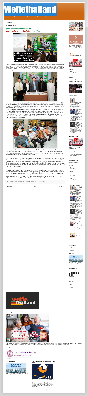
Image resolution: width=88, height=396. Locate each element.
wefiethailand (72, 151)
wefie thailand (73, 53)
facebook (71, 283)
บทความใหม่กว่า (9, 186)
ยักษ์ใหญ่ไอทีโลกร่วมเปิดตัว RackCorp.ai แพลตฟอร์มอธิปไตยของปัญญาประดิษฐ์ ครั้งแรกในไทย (76, 112)
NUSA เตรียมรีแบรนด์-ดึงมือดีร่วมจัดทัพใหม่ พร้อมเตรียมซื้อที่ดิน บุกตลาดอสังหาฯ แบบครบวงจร (78, 125)
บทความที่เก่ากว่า (61, 186)
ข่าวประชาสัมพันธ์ (73, 168)
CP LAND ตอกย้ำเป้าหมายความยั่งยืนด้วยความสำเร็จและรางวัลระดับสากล (75, 81)
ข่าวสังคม (71, 174)
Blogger (52, 389)
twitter (71, 284)
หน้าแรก (34, 186)
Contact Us (72, 250)
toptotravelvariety (73, 72)
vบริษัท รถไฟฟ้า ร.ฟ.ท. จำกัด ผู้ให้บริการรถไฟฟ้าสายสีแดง (76, 155)
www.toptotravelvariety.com (76, 55)
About (71, 248)
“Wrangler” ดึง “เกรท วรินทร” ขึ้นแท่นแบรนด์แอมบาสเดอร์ (78, 100)
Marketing (71, 172)
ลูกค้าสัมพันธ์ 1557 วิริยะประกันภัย (76, 153)
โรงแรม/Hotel (72, 175)
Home (71, 167)
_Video (71, 178)
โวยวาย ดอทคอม (73, 74)
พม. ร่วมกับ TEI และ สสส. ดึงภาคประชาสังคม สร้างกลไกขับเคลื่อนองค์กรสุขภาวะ (78, 235)
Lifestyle (71, 171)
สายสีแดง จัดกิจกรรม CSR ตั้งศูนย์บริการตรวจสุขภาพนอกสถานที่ (78, 223)
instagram (71, 287)
